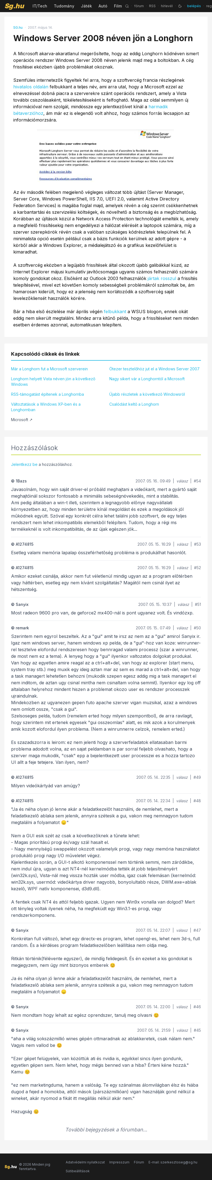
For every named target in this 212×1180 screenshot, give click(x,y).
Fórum (139, 1162)
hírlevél (167, 6)
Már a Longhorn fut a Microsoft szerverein (49, 368)
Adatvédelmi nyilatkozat (85, 1162)
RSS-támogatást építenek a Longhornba (47, 394)
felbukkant (115, 311)
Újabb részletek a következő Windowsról (147, 394)
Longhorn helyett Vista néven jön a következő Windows (53, 381)
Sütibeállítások (78, 1171)
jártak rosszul (162, 278)
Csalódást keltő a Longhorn (134, 404)
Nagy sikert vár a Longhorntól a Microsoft (147, 378)
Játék (86, 6)
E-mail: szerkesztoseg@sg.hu (173, 1162)
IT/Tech (40, 6)
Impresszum (119, 1162)
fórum (139, 6)
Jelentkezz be (24, 464)
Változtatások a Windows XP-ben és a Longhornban (46, 407)
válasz (182, 481)
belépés (194, 6)
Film (118, 6)
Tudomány (64, 6)
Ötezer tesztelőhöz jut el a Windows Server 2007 (154, 368)
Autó (103, 6)
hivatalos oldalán (30, 86)
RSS (152, 6)
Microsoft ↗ (22, 419)
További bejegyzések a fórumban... (106, 1130)
